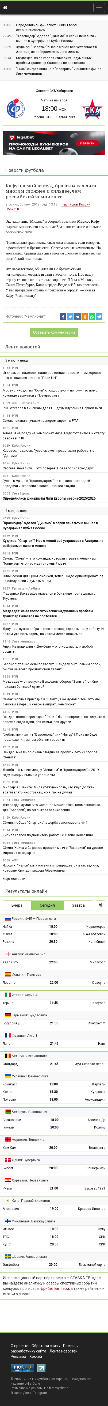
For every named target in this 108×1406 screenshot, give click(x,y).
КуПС (7, 1244)
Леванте (9, 983)
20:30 (53, 942)
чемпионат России (75, 204)
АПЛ (15, 860)
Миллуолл (97, 962)
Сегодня (47, 905)
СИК (102, 1244)
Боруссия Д (11, 1023)
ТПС (6, 1237)
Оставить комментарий (54, 332)
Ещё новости (14, 878)
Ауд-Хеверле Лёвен (90, 1064)
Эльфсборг (11, 1265)
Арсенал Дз (96, 1120)
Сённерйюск (95, 1168)
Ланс (6, 1044)
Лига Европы (21, 493)
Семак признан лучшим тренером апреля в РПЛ (40, 421)
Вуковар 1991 (94, 1188)
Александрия (95, 1099)
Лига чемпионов (23, 641)
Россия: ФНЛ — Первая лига (54, 117)
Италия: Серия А (25, 995)
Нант (101, 1044)
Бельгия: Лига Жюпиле (30, 1056)
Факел (40, 91)
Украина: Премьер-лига (30, 1076)
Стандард (10, 1064)
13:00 (53, 1084)
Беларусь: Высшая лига (30, 1112)
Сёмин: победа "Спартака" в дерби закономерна (41, 822)
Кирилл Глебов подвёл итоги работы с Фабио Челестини (48, 835)
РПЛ (15, 368)
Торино (8, 1003)
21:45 (53, 1003)
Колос (7, 1092)
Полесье (9, 1099)
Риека (7, 1188)
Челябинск (96, 942)
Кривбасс (10, 1084)
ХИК (102, 1237)
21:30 (54, 1023)
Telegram (40, 1393)
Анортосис (11, 1209)
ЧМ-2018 (12, 209)
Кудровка (98, 1092)
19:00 (54, 1209)
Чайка (7, 927)
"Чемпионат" (35, 316)
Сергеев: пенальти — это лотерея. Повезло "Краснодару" (48, 468)
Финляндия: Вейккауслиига (33, 1221)
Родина (8, 942)
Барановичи (12, 1120)
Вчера (16, 905)
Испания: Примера (26, 974)
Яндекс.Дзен (21, 1393)
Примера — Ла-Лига (26, 588)
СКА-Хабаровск (61, 91)
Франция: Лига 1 (24, 1035)
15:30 (53, 1092)
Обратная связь (46, 1346)
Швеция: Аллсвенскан (29, 1257)
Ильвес (8, 1229)
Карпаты (98, 1084)
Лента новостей (22, 346)
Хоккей (35, 1356)
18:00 (53, 927)
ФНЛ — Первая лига (25, 403)
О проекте (19, 1346)
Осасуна (98, 983)
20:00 (54, 1127)
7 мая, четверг (16, 511)
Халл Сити (10, 962)
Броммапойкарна (92, 1265)
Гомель (8, 1127)
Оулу (101, 1229)
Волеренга (97, 1148)
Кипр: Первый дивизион (31, 1201)
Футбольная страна (51, 1379)
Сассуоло (97, 1003)
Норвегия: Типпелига (28, 1140)
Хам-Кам (9, 1148)
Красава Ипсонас (91, 1209)
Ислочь (99, 1127)
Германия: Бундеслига (29, 1015)
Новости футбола (24, 170)
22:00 (53, 962)
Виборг (8, 1168)
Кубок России (21, 445)
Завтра (78, 905)
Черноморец (95, 927)
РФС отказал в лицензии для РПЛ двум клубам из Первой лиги (52, 408)
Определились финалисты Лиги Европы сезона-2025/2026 (49, 498)
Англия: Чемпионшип (28, 954)
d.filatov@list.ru (58, 1388)
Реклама (18, 1356)
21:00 (54, 1188)
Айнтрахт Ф (96, 1023)
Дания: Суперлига (26, 1160)
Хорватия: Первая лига (30, 1180)
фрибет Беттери (54, 1288)
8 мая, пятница (17, 360)
